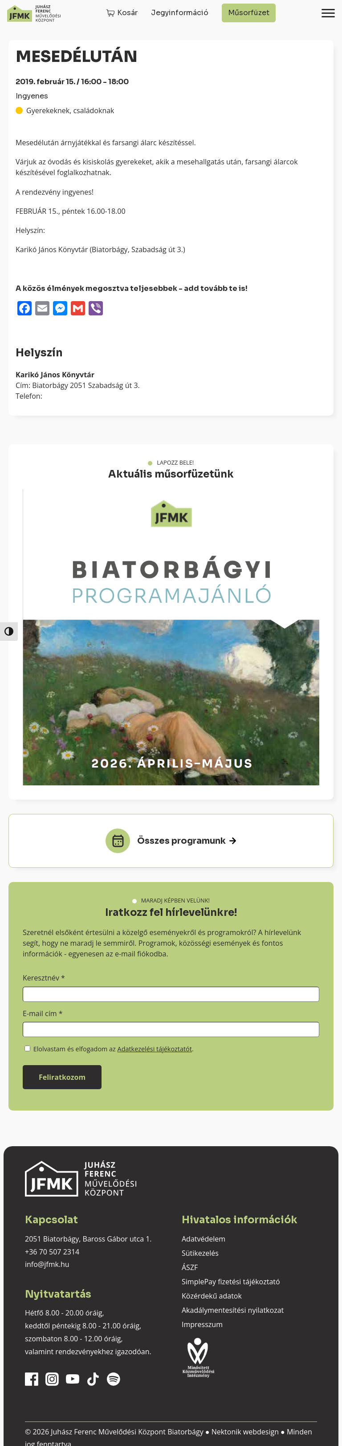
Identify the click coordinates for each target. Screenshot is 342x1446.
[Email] (42, 309)
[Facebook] (24, 309)
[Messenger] (60, 309)
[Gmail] (78, 309)
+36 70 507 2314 (52, 1252)
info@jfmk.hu (47, 1264)
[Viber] (96, 309)
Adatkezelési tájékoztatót (155, 1049)
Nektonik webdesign (245, 1432)
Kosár (127, 12)
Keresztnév (44, 977)
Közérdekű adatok (212, 1296)
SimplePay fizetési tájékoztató (231, 1282)
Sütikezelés (200, 1253)
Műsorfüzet (248, 12)
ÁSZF (190, 1267)
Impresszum (202, 1324)
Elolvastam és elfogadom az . (109, 1049)
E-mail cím (42, 1013)
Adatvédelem (203, 1239)
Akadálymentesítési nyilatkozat (233, 1310)
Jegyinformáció (179, 12)
